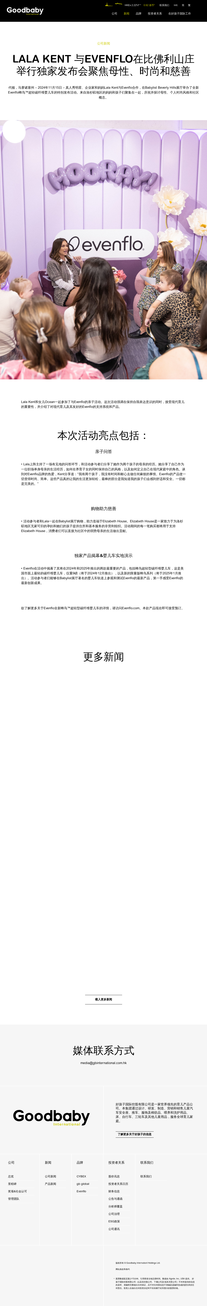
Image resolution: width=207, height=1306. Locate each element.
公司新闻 (50, 1176)
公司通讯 (114, 1229)
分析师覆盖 (115, 1206)
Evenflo (81, 1191)
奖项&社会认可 (17, 1191)
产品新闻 (50, 1184)
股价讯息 (114, 1176)
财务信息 (114, 1191)
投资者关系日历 (118, 1184)
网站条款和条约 (123, 1269)
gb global (83, 1184)
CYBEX (81, 1176)
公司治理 (114, 1214)
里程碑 (12, 1184)
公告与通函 (115, 1199)
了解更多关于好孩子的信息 (134, 1134)
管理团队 (13, 1199)
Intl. (176, 5)
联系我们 (164, 5)
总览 (11, 1176)
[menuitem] (114, 13)
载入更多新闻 (103, 999)
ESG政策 (114, 1221)
